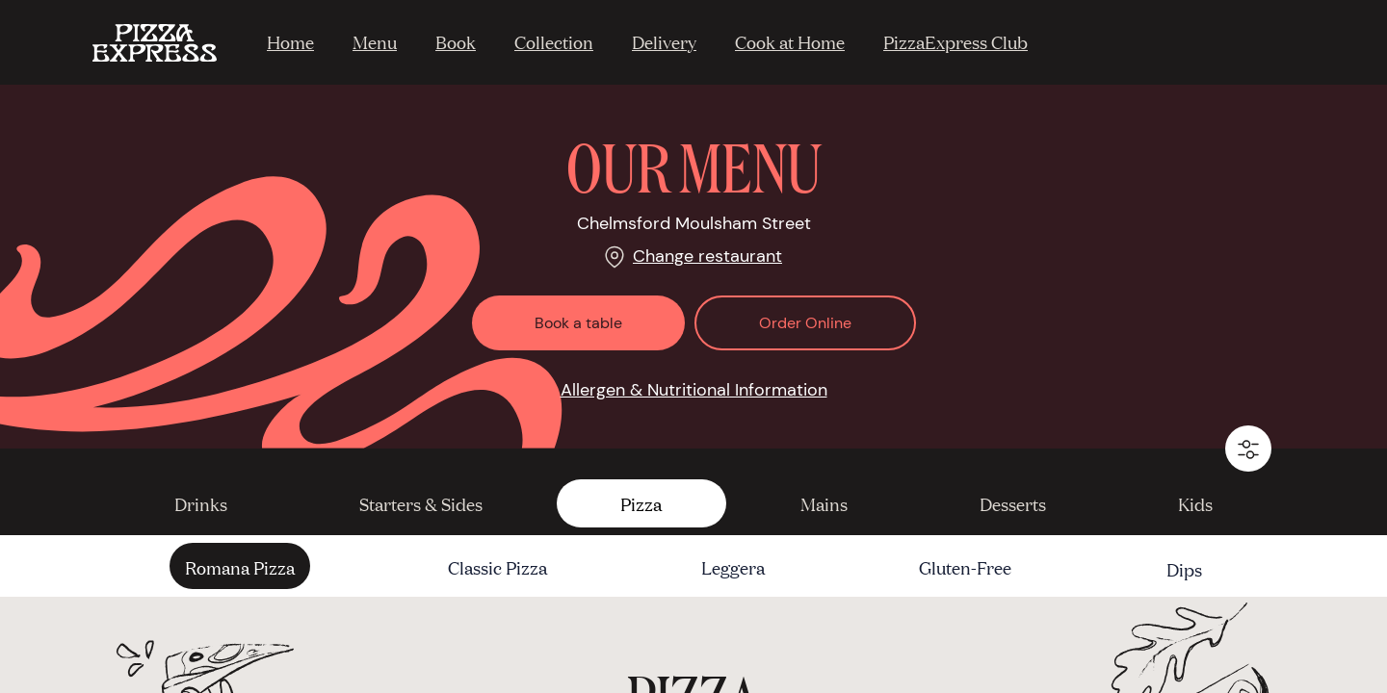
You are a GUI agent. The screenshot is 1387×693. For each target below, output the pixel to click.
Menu (375, 41)
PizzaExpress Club (955, 41)
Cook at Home (790, 41)
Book (455, 41)
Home (290, 41)
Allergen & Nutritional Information (694, 389)
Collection (553, 41)
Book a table (578, 323)
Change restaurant (707, 256)
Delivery (664, 41)
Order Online (805, 323)
